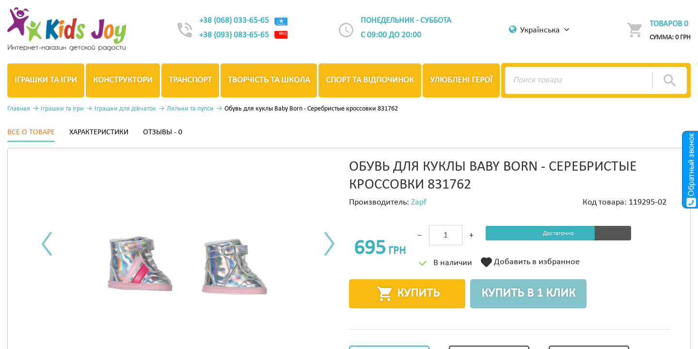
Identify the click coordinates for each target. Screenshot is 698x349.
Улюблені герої (461, 80)
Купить (407, 294)
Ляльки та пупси (190, 108)
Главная (18, 108)
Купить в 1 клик (528, 293)
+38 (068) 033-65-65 (243, 21)
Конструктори (123, 80)
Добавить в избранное (530, 262)
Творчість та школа (269, 80)
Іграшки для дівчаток (125, 108)
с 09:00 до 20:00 (391, 35)
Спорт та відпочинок (370, 80)
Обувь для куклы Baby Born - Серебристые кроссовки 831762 (311, 108)
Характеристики (98, 132)
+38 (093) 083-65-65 (243, 35)
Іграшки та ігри (46, 80)
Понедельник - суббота (406, 20)
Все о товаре (31, 132)
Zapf (419, 202)
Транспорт (190, 80)
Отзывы (162, 132)
